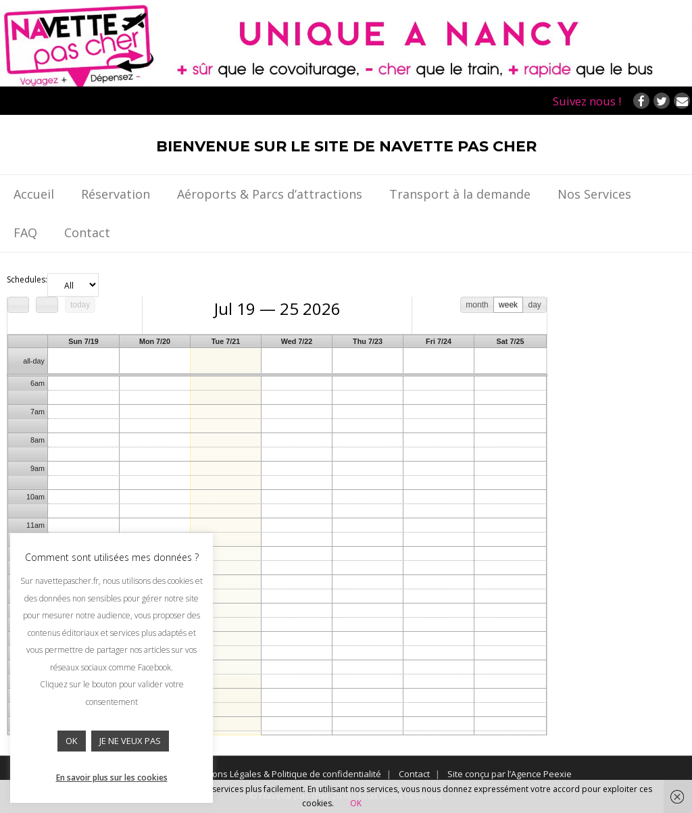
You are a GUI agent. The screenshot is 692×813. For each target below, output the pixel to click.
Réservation (115, 194)
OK (356, 803)
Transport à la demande (459, 194)
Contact (87, 232)
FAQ (25, 232)
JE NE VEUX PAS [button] (130, 741)
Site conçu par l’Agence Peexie (509, 774)
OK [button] (72, 741)
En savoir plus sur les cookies (112, 777)
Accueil (34, 194)
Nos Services (594, 194)
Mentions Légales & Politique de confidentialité (285, 774)
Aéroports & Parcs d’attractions (269, 194)
